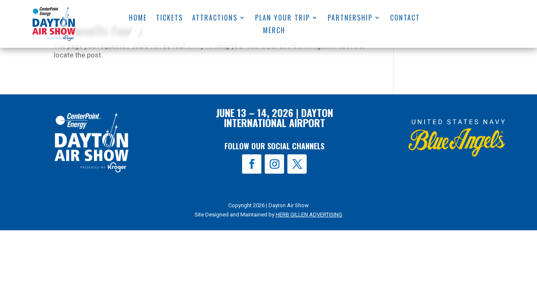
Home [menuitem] (138, 19)
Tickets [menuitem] (169, 19)
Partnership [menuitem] (350, 19)
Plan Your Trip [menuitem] (282, 19)
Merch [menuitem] (274, 31)
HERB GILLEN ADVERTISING (309, 214)
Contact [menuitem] (405, 19)
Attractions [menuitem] (214, 19)
